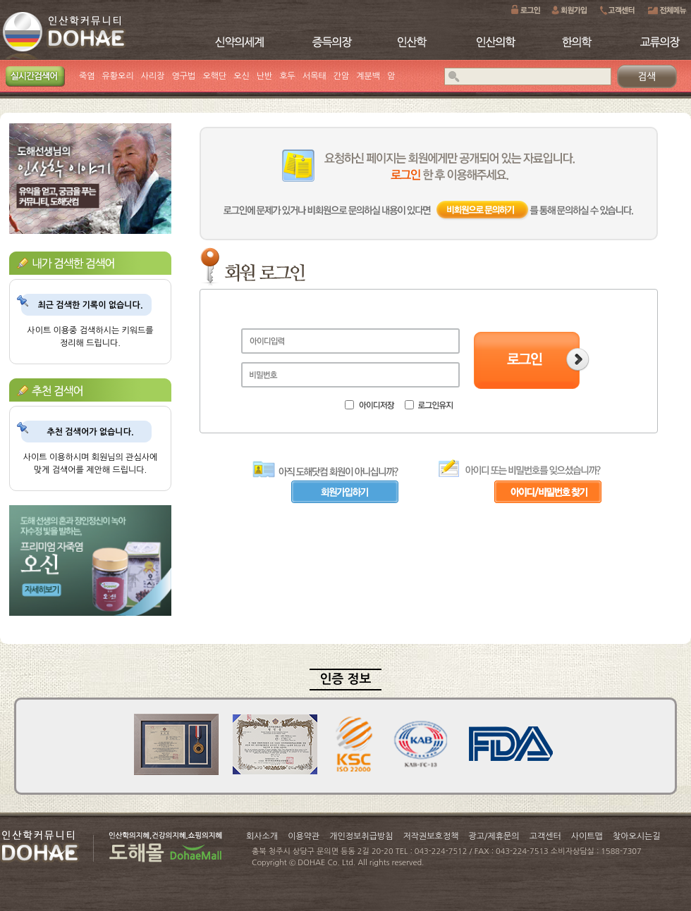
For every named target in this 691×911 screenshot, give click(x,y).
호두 (287, 76)
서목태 (314, 76)
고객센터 (545, 836)
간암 (342, 76)
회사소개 (262, 836)
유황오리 (118, 76)
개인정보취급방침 (361, 836)
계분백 (368, 76)
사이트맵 (587, 836)
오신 (241, 76)
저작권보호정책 (431, 836)
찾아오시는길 (637, 836)
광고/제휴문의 (493, 836)
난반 (265, 76)
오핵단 (214, 76)
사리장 (153, 76)
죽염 (87, 76)
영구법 (184, 76)
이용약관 (303, 836)
